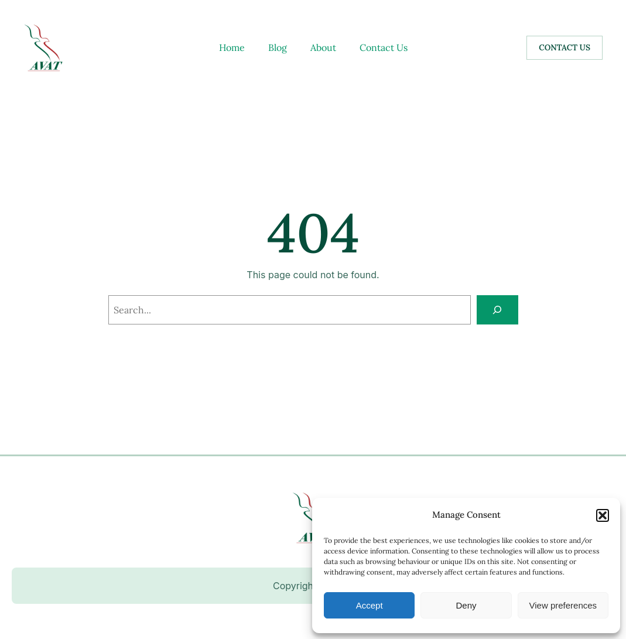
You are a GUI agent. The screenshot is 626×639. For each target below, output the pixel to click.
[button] (602, 515)
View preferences (563, 605)
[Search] (497, 309)
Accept (369, 605)
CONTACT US (564, 47)
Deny (466, 605)
